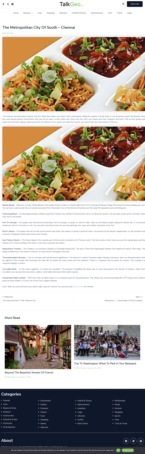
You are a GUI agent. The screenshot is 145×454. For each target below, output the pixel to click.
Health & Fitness (78, 13)
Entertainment (9, 427)
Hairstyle (44, 427)
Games (43, 423)
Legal (125, 13)
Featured (44, 408)
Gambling (44, 420)
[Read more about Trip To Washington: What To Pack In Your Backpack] (107, 342)
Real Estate (82, 423)
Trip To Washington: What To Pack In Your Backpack (106, 363)
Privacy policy (128, 450)
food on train (78, 286)
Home (20, 13)
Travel (116, 13)
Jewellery (81, 408)
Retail (117, 404)
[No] (142, 450)
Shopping (52, 13)
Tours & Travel (121, 423)
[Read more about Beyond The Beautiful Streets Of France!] (38, 347)
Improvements (95, 13)
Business (31, 13)
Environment (45, 401)
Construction (8, 415)
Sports (117, 416)
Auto (42, 13)
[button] (123, 4)
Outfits (80, 420)
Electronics (7, 423)
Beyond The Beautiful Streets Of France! (30, 372)
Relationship (120, 401)
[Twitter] (8, 4)
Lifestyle (63, 13)
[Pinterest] (12, 4)
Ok (118, 450)
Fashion (43, 404)
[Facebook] (3, 4)
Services (118, 408)
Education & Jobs (10, 419)
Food (42, 416)
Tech (108, 13)
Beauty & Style (9, 408)
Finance (43, 412)
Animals (6, 400)
